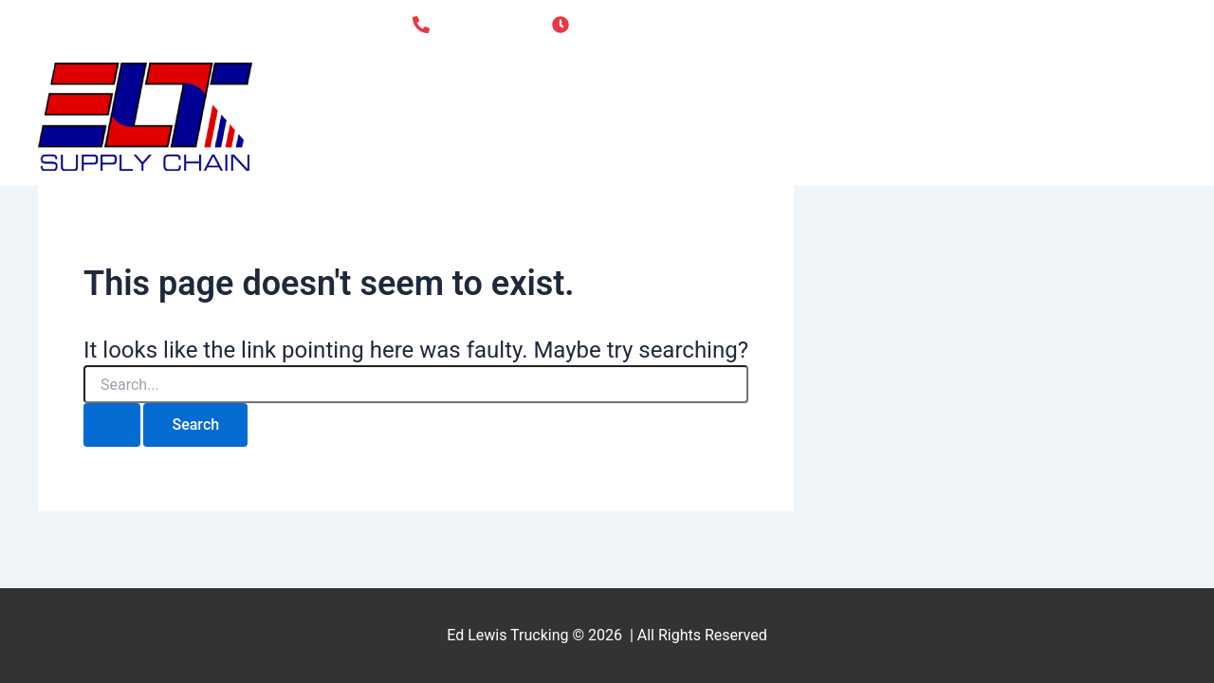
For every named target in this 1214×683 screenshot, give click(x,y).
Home (746, 116)
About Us (843, 116)
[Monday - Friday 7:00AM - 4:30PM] (677, 24)
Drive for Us (972, 116)
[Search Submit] (111, 425)
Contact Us (1109, 116)
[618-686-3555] (470, 24)
